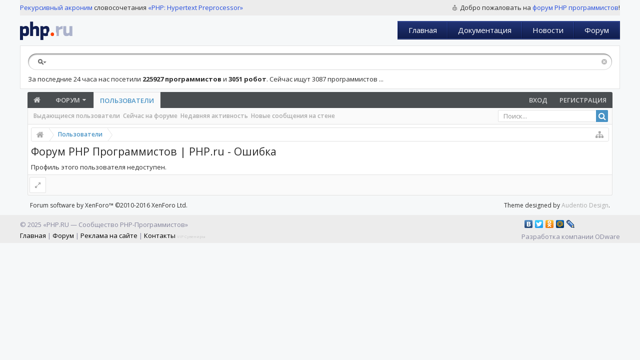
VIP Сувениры (191, 236)
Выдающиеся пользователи (77, 116)
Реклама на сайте (109, 235)
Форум (596, 30)
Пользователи (127, 100)
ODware (607, 236)
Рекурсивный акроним (56, 7)
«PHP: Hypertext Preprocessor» (195, 7)
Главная (422, 30)
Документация (485, 30)
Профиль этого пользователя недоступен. (98, 167)
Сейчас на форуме (150, 116)
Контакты (160, 235)
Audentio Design (585, 205)
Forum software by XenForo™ (109, 205)
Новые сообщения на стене (293, 116)
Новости (548, 30)
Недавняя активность (214, 116)
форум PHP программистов (575, 7)
